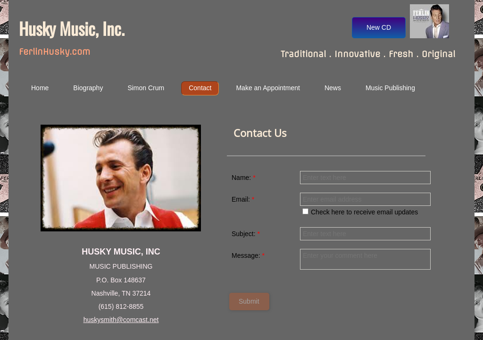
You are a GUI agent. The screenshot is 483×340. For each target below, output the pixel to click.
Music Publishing (390, 88)
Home (40, 88)
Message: (248, 255)
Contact (200, 88)
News (333, 88)
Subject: (246, 234)
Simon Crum (145, 88)
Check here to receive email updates (360, 212)
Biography (88, 88)
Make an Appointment (268, 88)
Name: (244, 177)
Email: (243, 199)
